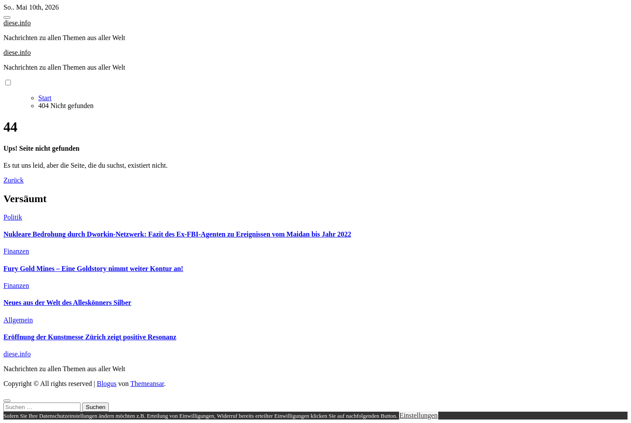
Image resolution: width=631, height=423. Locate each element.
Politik (12, 217)
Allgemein (18, 320)
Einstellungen (418, 415)
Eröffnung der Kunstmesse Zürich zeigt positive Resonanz (89, 337)
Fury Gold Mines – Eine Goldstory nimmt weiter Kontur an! (93, 268)
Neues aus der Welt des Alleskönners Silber (67, 302)
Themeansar (147, 383)
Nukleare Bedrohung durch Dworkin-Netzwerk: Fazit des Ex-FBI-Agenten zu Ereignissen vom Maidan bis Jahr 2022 (177, 234)
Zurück (13, 180)
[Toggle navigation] (6, 17)
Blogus (106, 383)
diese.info (17, 23)
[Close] (6, 400)
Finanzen (16, 251)
